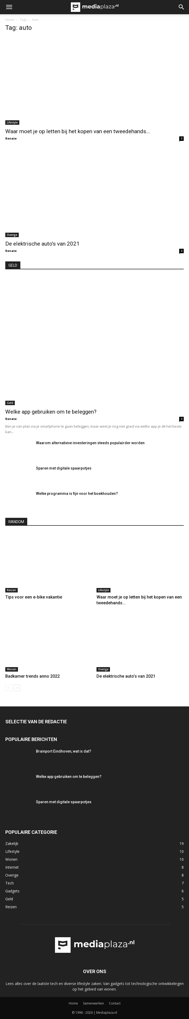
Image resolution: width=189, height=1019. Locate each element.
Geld (10, 403)
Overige (12, 235)
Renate (11, 138)
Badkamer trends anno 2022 (32, 676)
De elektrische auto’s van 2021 (42, 244)
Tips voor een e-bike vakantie (33, 597)
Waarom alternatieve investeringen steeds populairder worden (90, 443)
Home (10, 19)
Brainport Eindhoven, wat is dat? (63, 751)
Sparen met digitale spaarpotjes (63, 468)
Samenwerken (93, 1003)
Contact (115, 1003)
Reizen (11, 590)
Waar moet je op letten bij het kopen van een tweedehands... (77, 131)
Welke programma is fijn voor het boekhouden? (77, 493)
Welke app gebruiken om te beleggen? (50, 412)
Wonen (11, 669)
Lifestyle (12, 122)
